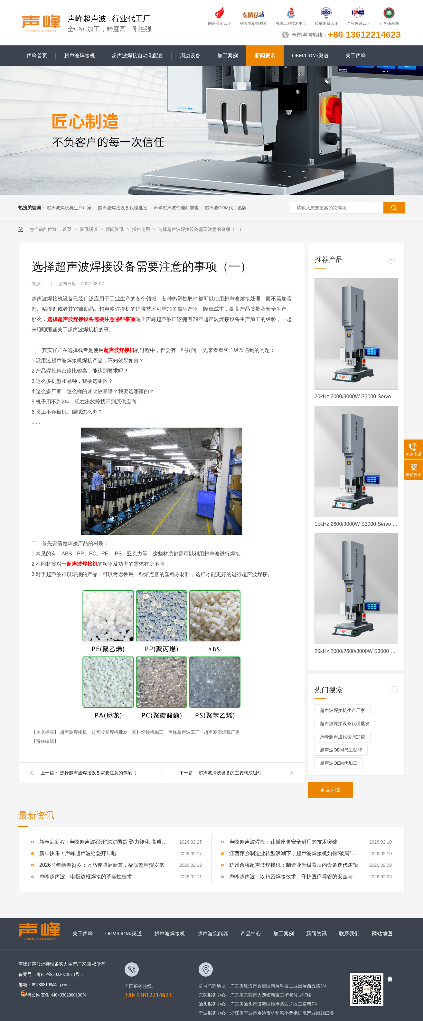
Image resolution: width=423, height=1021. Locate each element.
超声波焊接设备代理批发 (122, 207)
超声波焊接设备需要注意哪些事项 (97, 319)
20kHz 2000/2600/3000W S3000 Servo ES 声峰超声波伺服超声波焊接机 (356, 651)
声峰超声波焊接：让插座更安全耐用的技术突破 (283, 842)
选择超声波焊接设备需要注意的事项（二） (102, 772)
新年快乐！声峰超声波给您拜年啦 (78, 853)
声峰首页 (37, 55)
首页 (67, 229)
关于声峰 (355, 55)
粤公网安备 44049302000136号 (54, 995)
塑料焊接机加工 (148, 732)
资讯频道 (89, 229)
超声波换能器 (212, 933)
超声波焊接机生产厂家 (69, 207)
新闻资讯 (265, 55)
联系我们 (349, 933)
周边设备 (190, 55)
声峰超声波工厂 (184, 732)
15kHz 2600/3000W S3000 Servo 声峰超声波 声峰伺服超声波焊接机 (356, 524)
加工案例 (227, 55)
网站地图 (382, 933)
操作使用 (141, 229)
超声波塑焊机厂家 (222, 732)
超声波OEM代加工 (338, 763)
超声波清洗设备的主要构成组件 (230, 772)
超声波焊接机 (79, 55)
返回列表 (330, 790)
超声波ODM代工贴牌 (226, 207)
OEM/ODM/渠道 (310, 55)
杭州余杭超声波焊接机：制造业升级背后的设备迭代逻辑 (293, 865)
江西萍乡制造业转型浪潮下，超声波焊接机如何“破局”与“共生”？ (293, 853)
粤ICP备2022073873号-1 (59, 974)
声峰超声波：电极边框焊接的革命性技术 (85, 876)
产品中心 (250, 933)
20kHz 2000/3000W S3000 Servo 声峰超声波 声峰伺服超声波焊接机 (356, 396)
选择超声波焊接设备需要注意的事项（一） (201, 229)
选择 (52, 319)
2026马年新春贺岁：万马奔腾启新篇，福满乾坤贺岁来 (101, 865)
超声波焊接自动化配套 (137, 55)
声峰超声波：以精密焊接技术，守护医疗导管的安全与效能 (293, 876)
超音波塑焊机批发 (110, 732)
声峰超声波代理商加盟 (176, 207)
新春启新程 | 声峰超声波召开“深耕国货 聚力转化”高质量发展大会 (103, 842)
